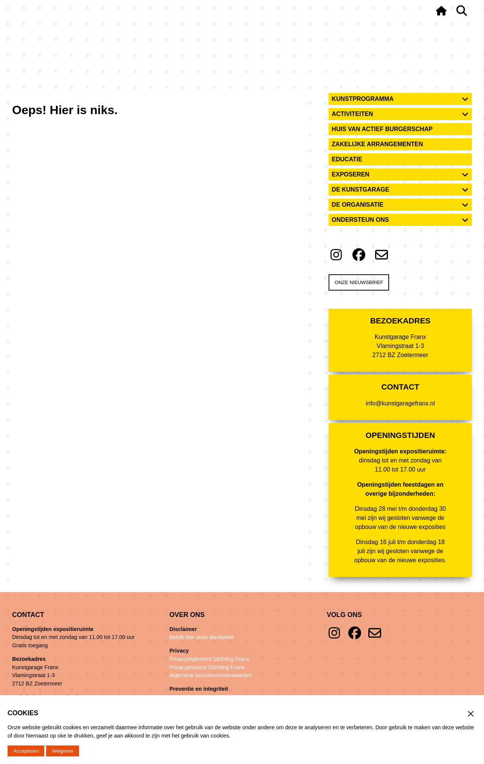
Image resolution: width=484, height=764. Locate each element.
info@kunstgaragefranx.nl (400, 403)
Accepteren (26, 751)
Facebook (354, 632)
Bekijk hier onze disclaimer (201, 637)
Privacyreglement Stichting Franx (209, 659)
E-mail (374, 632)
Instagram (334, 632)
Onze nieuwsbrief (359, 282)
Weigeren (62, 751)
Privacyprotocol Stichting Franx (206, 667)
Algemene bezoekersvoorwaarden (210, 675)
